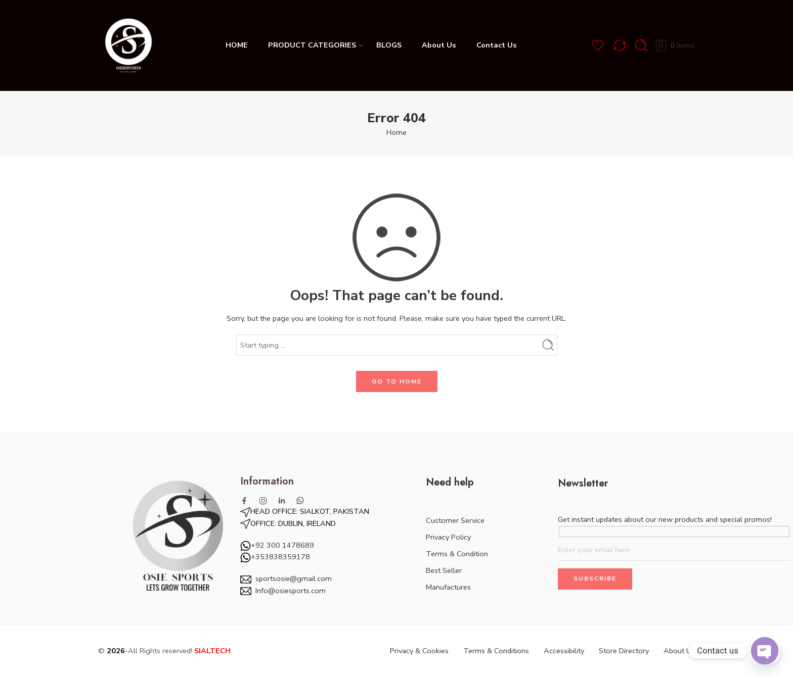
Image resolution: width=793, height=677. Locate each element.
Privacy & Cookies (419, 651)
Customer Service (455, 520)
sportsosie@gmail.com (293, 578)
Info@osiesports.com (290, 591)
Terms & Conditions (496, 651)
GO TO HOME (397, 381)
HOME (237, 45)
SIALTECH (212, 651)
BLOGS (389, 45)
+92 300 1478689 (282, 545)
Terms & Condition (457, 554)
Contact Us (496, 45)
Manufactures (448, 587)
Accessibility (564, 651)
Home (396, 132)
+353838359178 (275, 557)
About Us (439, 45)
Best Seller (444, 570)
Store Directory (624, 651)
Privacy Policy (448, 537)
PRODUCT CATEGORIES (312, 45)
